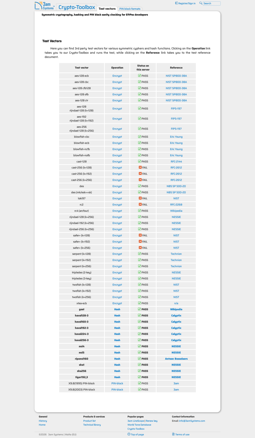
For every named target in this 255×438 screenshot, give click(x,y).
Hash (117, 309)
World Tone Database (139, 425)
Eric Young (176, 137)
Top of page (136, 434)
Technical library (92, 425)
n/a (176, 303)
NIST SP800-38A (176, 76)
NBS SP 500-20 (176, 186)
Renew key (151, 421)
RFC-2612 (176, 167)
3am (176, 383)
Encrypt (117, 76)
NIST (176, 198)
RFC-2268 (176, 205)
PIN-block (117, 383)
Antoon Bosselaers (176, 359)
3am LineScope (136, 421)
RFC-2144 (176, 161)
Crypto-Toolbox (76, 7)
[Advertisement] (127, 26)
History (43, 421)
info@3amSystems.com (192, 421)
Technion (176, 254)
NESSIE (176, 217)
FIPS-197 (176, 108)
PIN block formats (129, 9)
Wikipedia (176, 211)
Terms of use (180, 434)
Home (42, 425)
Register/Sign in (185, 3)
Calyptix (176, 315)
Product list (89, 421)
